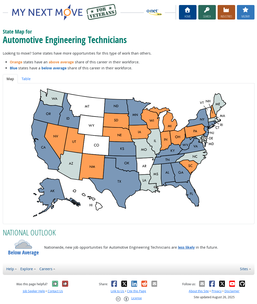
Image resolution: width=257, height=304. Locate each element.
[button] (23, 244)
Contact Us (55, 291)
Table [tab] (26, 78)
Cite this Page (136, 291)
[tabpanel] (128, 153)
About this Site (199, 291)
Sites (244, 268)
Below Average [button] (23, 252)
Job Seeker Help (34, 291)
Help (10, 268)
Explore (26, 268)
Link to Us (117, 291)
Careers (45, 268)
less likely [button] (186, 247)
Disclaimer (231, 291)
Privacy (217, 291)
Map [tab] (10, 78)
